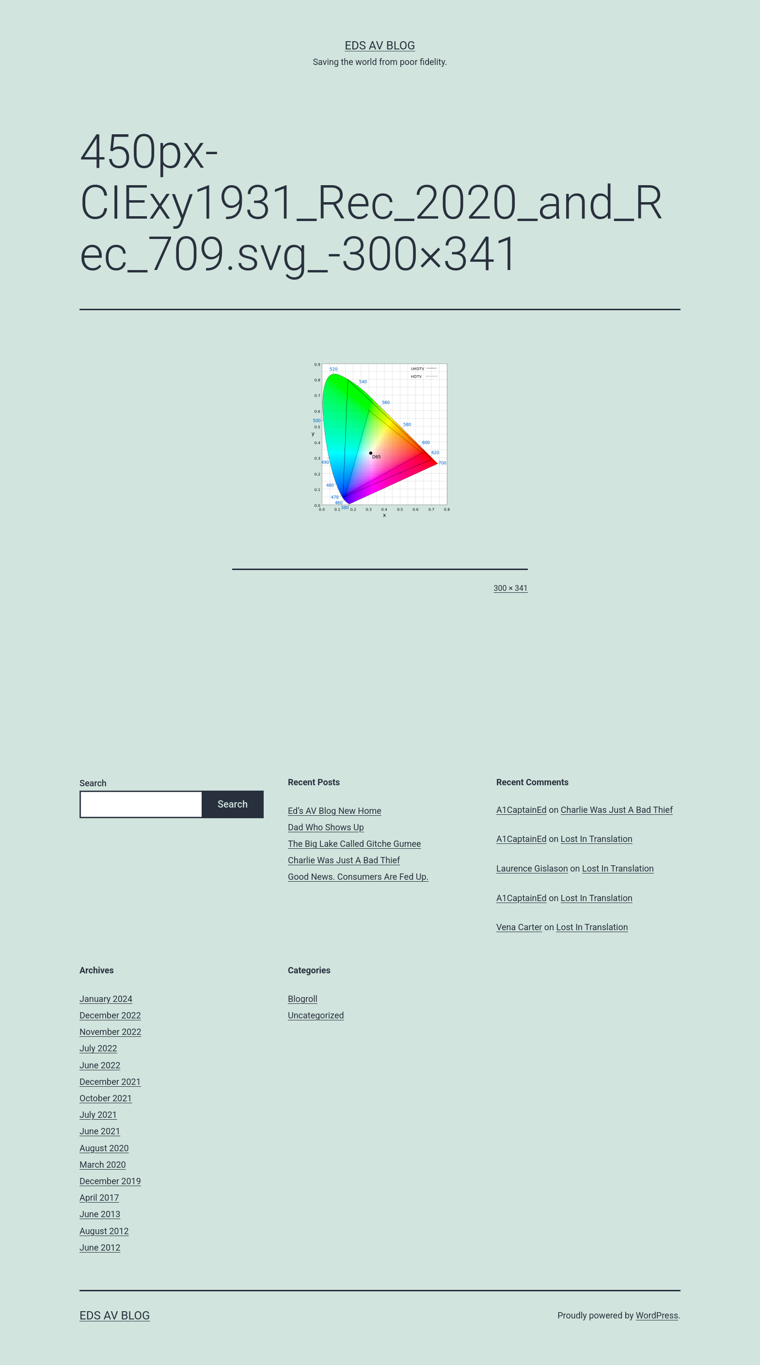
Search (93, 783)
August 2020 (104, 1148)
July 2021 (98, 1115)
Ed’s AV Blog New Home (334, 811)
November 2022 (110, 1032)
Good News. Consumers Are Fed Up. (358, 877)
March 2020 (102, 1164)
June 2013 (99, 1214)
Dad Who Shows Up (326, 827)
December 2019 (110, 1181)
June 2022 (99, 1065)
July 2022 (98, 1048)
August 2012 (104, 1231)
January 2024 (105, 999)
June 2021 (99, 1131)
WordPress (657, 1315)
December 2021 (110, 1082)
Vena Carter (519, 927)
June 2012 (99, 1247)
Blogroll (302, 999)
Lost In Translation (597, 839)
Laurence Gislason (532, 868)
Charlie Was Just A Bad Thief (344, 860)
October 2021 (105, 1098)
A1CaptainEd (521, 810)
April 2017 (99, 1197)
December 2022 (110, 1015)
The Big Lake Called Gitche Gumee (354, 844)
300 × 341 (511, 588)
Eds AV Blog (380, 45)
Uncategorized (316, 1015)
